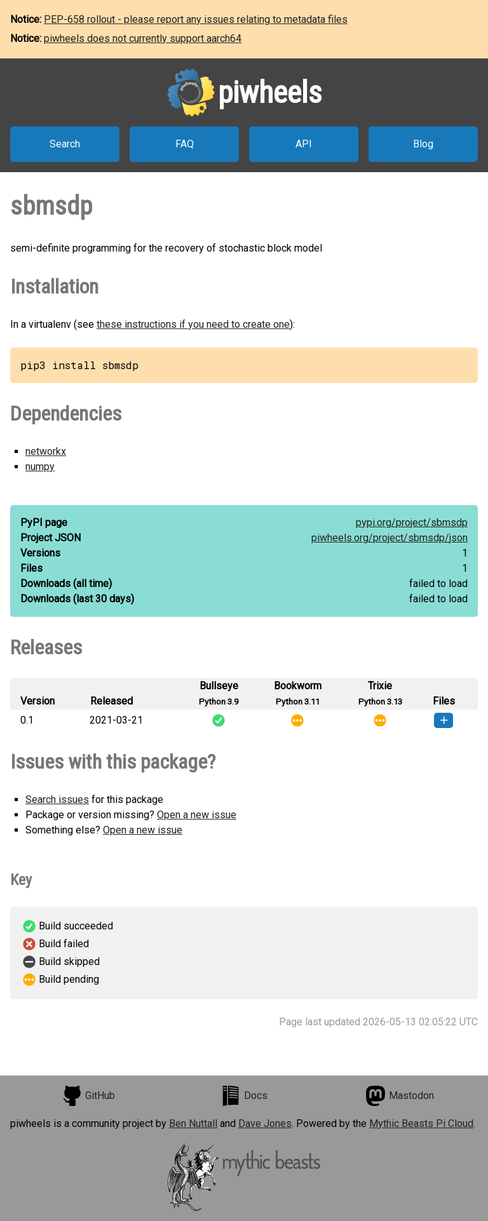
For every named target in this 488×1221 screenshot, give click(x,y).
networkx (45, 451)
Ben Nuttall (193, 1123)
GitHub (88, 1096)
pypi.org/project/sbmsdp (412, 522)
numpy (40, 467)
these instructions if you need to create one (193, 324)
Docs (244, 1096)
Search (65, 144)
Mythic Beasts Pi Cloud (421, 1123)
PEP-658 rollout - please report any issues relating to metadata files (196, 19)
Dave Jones (265, 1123)
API (303, 144)
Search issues (57, 799)
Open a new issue (196, 815)
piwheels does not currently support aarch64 (142, 38)
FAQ (184, 144)
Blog (423, 144)
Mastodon (399, 1096)
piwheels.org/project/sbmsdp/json (389, 538)
